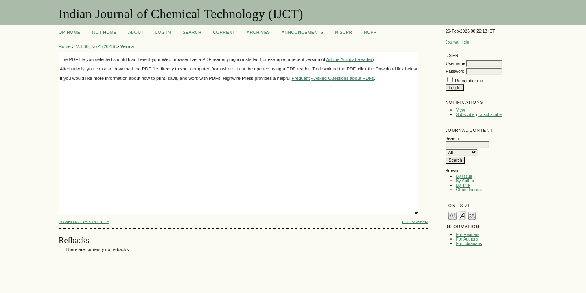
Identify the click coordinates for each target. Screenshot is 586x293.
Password (455, 71)
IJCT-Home (104, 32)
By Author (465, 181)
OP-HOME (69, 32)
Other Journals (469, 190)
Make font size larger (472, 215)
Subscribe (465, 114)
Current (224, 32)
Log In (163, 32)
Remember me (469, 81)
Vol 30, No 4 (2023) (95, 46)
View (460, 110)
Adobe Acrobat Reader (349, 59)
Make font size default (462, 215)
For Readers (467, 234)
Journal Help (457, 42)
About (136, 32)
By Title (463, 185)
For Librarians (469, 243)
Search (192, 32)
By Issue (464, 176)
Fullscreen (415, 221)
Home (65, 46)
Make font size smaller (452, 215)
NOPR (370, 32)
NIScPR (343, 32)
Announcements (303, 32)
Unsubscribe (490, 114)
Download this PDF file (84, 221)
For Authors (467, 239)
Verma (127, 46)
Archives (258, 32)
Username (455, 63)
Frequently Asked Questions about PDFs (333, 78)
